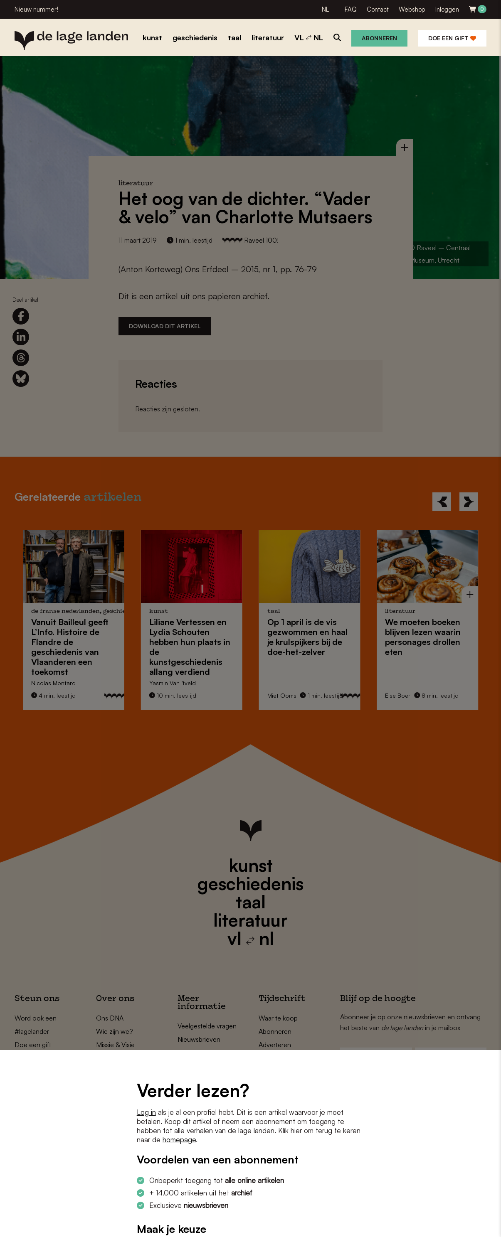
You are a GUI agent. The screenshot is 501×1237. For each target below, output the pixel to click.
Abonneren (379, 38)
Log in (146, 1112)
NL (325, 9)
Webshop (412, 9)
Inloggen (447, 9)
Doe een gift (452, 38)
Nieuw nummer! (36, 9)
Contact (378, 9)
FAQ (351, 9)
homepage (179, 1139)
